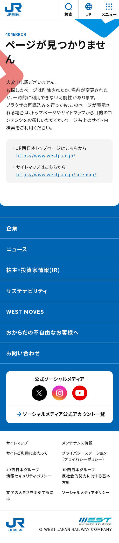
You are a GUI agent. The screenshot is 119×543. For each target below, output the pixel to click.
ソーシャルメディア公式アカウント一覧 (66, 413)
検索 (68, 14)
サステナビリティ (26, 291)
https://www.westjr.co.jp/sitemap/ (56, 174)
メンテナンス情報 (77, 442)
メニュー (109, 14)
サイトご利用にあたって (27, 453)
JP (89, 14)
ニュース (16, 249)
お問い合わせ (23, 353)
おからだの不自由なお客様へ (42, 332)
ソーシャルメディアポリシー (86, 492)
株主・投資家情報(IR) (33, 270)
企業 (12, 228)
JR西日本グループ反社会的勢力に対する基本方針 (86, 476)
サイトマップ (17, 442)
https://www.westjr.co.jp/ (45, 155)
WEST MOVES (25, 311)
